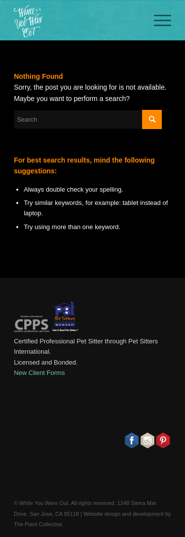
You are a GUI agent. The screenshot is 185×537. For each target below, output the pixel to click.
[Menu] (157, 20)
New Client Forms (39, 372)
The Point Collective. (39, 524)
